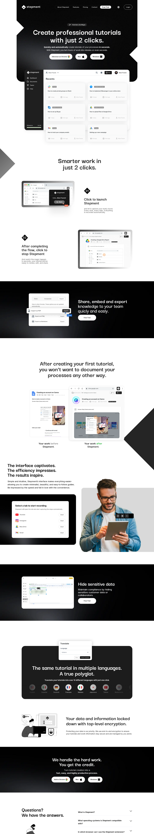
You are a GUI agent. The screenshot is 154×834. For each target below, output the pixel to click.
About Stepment (63, 7)
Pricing (85, 7)
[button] (118, 7)
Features (76, 7)
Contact (94, 7)
